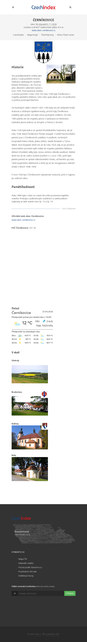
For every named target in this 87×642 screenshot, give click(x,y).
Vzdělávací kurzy (26, 575)
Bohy (14, 455)
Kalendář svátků (26, 563)
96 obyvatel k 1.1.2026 (46, 24)
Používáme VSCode (27, 571)
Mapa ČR (22, 559)
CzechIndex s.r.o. (23, 534)
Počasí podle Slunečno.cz (30, 567)
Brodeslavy (17, 392)
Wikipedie (71, 208)
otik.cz (38, 634)
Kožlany (15, 424)
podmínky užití (52, 634)
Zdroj (64, 208)
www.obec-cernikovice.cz (43, 30)
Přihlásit (70, 593)
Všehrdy (15, 360)
